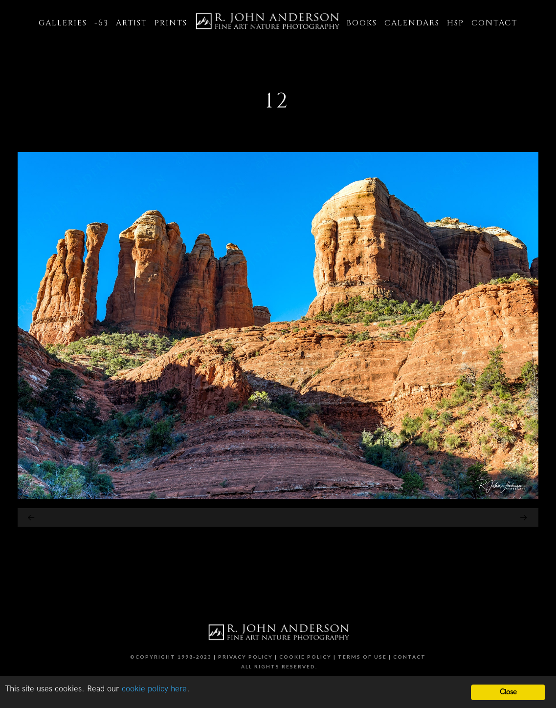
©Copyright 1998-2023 (171, 657)
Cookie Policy (305, 657)
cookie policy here (154, 689)
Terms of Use (362, 657)
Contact (409, 657)
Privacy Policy (245, 657)
